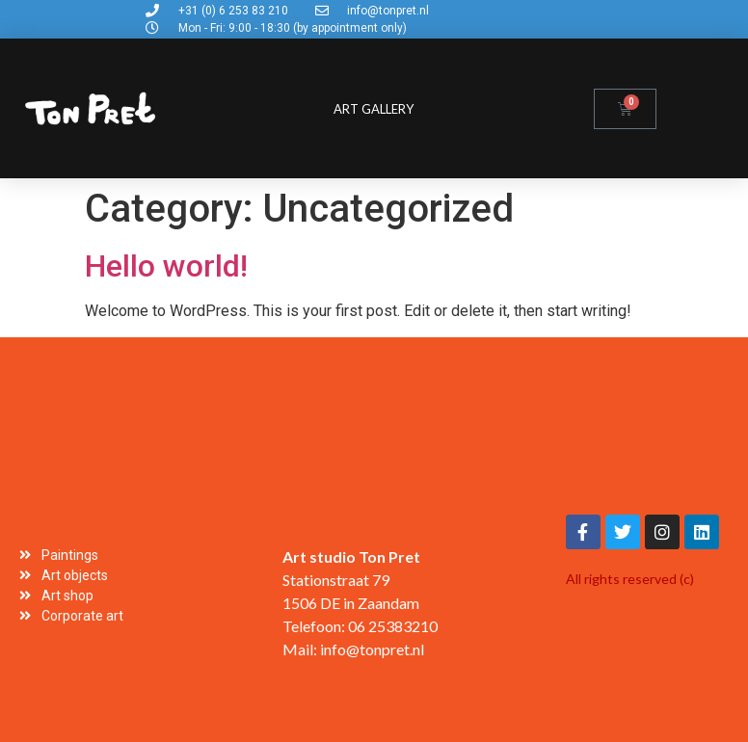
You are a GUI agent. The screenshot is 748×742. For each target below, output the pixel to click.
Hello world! (166, 266)
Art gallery (374, 109)
